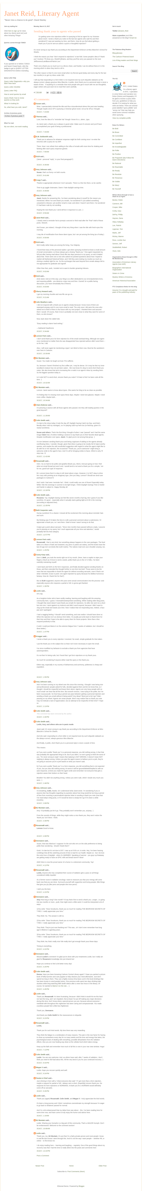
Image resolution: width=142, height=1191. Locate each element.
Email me (133, 38)
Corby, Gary (116, 211)
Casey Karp (40, 555)
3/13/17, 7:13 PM (43, 1050)
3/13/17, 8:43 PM (43, 1063)
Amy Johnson (41, 169)
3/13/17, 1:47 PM (43, 632)
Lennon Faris (41, 336)
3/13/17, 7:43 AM (43, 132)
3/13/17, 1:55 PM (43, 677)
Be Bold (115, 129)
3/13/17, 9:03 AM (43, 287)
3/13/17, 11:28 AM (43, 416)
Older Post (102, 1166)
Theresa (39, 117)
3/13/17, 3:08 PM (43, 803)
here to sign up (14, 31)
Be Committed (117, 136)
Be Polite (115, 150)
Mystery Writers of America (122, 277)
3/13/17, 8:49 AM (43, 191)
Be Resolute (116, 174)
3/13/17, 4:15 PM (43, 892)
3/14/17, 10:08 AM (43, 1128)
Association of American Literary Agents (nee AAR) (124, 263)
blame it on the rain (60, 986)
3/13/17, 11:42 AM (43, 456)
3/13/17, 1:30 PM (43, 586)
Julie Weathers (42, 302)
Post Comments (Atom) (76, 1171)
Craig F (39, 180)
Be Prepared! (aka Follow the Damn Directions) (123, 159)
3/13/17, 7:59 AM (43, 152)
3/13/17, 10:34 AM (43, 400)
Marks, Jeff (116, 233)
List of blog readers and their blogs (125, 60)
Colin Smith (40, 420)
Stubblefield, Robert (119, 247)
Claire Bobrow (41, 405)
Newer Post (40, 1166)
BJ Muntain (40, 358)
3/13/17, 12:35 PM (43, 505)
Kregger (39, 636)
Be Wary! (115, 185)
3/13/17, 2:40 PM (43, 717)
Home (71, 1166)
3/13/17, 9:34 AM (43, 331)
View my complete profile (121, 118)
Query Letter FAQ (10, 91)
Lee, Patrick (116, 225)
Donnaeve (40, 841)
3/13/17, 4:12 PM (43, 865)
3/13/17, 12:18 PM (43, 490)
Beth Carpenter (42, 510)
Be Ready (116, 171)
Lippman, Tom (117, 229)
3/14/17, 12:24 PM (43, 1151)
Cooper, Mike (117, 207)
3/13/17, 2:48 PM (43, 783)
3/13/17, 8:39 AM (43, 165)
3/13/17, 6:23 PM (43, 1018)
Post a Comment (43, 1156)
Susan (38, 104)
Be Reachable (117, 167)
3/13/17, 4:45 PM (43, 989)
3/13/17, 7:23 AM (43, 112)
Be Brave (115, 132)
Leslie (38, 591)
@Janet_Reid (123, 31)
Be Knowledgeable (119, 147)
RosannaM (40, 461)
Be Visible (116, 181)
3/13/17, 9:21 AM (43, 297)
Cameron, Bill (117, 204)
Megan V (39, 1067)
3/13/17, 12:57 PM (43, 535)
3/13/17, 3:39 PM (43, 821)
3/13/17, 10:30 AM (43, 353)
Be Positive (116, 154)
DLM (38, 156)
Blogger (81, 1186)
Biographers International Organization (121, 269)
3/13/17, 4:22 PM (43, 949)
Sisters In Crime (118, 273)
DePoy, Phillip (117, 214)
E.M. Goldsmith (42, 137)
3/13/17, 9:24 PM (43, 1073)
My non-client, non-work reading (16, 126)
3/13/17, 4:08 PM (43, 836)
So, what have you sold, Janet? (15, 107)
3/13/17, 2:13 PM (43, 706)
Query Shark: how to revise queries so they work (14, 99)
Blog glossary (117, 53)
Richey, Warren (118, 236)
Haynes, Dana (117, 218)
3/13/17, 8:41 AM (43, 175)
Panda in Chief (42, 1078)
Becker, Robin (117, 200)
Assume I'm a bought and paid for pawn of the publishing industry (124, 291)
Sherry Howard (42, 291)
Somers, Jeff (117, 244)
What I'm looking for (11, 103)
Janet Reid (40, 218)
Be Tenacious (117, 178)
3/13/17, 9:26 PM (43, 1091)
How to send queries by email (15, 94)
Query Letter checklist (12, 87)
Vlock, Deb (116, 251)
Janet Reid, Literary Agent (41, 13)
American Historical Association (123, 281)
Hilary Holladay (118, 222)
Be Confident (117, 140)
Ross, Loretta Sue (119, 240)
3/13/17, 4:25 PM (43, 967)
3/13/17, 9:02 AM (43, 271)
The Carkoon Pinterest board (123, 57)
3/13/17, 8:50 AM (43, 213)
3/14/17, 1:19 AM (43, 1116)
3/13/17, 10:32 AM (43, 383)
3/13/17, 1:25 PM (43, 550)
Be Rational (116, 163)
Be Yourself (116, 189)
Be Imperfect (117, 143)
